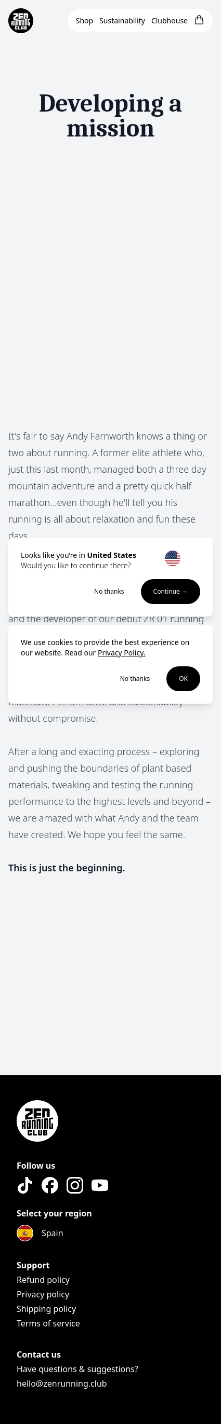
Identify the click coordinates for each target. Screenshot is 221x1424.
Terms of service (48, 1323)
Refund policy (43, 1279)
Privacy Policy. (122, 653)
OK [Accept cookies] (183, 678)
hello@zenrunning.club (62, 1383)
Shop (84, 20)
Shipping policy (46, 1309)
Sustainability (122, 20)
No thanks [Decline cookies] (135, 679)
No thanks (109, 591)
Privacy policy (43, 1294)
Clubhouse (169, 20)
